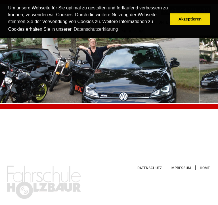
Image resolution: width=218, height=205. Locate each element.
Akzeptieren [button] (190, 19)
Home (205, 167)
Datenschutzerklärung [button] (96, 29)
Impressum (181, 167)
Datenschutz (149, 167)
